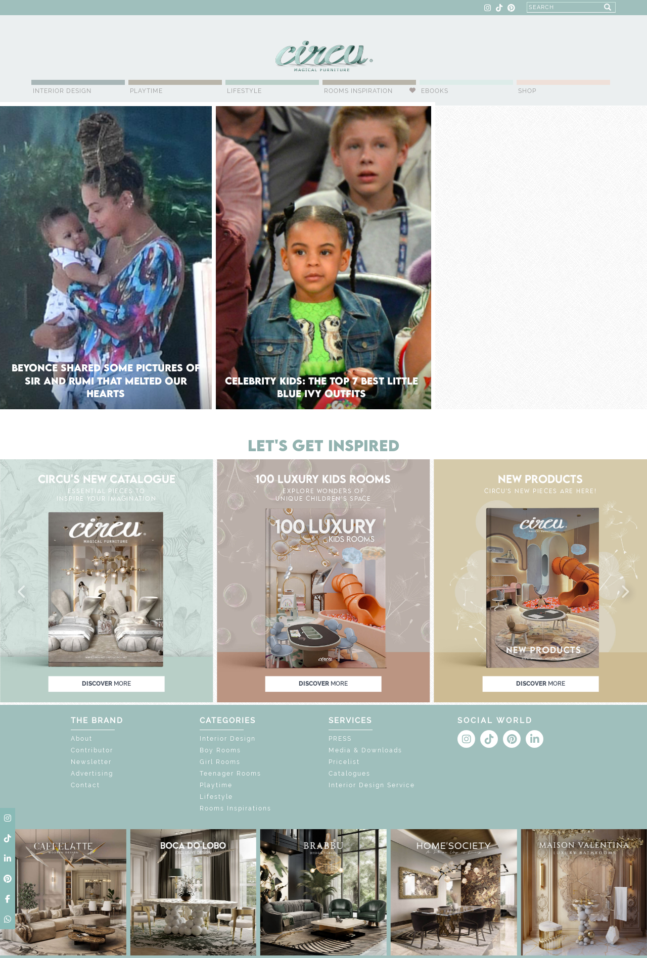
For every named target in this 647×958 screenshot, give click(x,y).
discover (106, 683)
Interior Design (62, 90)
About (82, 738)
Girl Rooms (220, 761)
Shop (527, 90)
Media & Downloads (365, 750)
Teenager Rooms (230, 773)
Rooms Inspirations (235, 808)
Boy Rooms (220, 750)
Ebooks (434, 90)
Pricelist (344, 761)
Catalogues (350, 773)
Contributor (92, 750)
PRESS (340, 738)
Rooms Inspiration (358, 90)
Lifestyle (244, 90)
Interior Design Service (372, 785)
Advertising (92, 773)
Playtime (146, 90)
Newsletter (91, 761)
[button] (22, 592)
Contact (85, 785)
